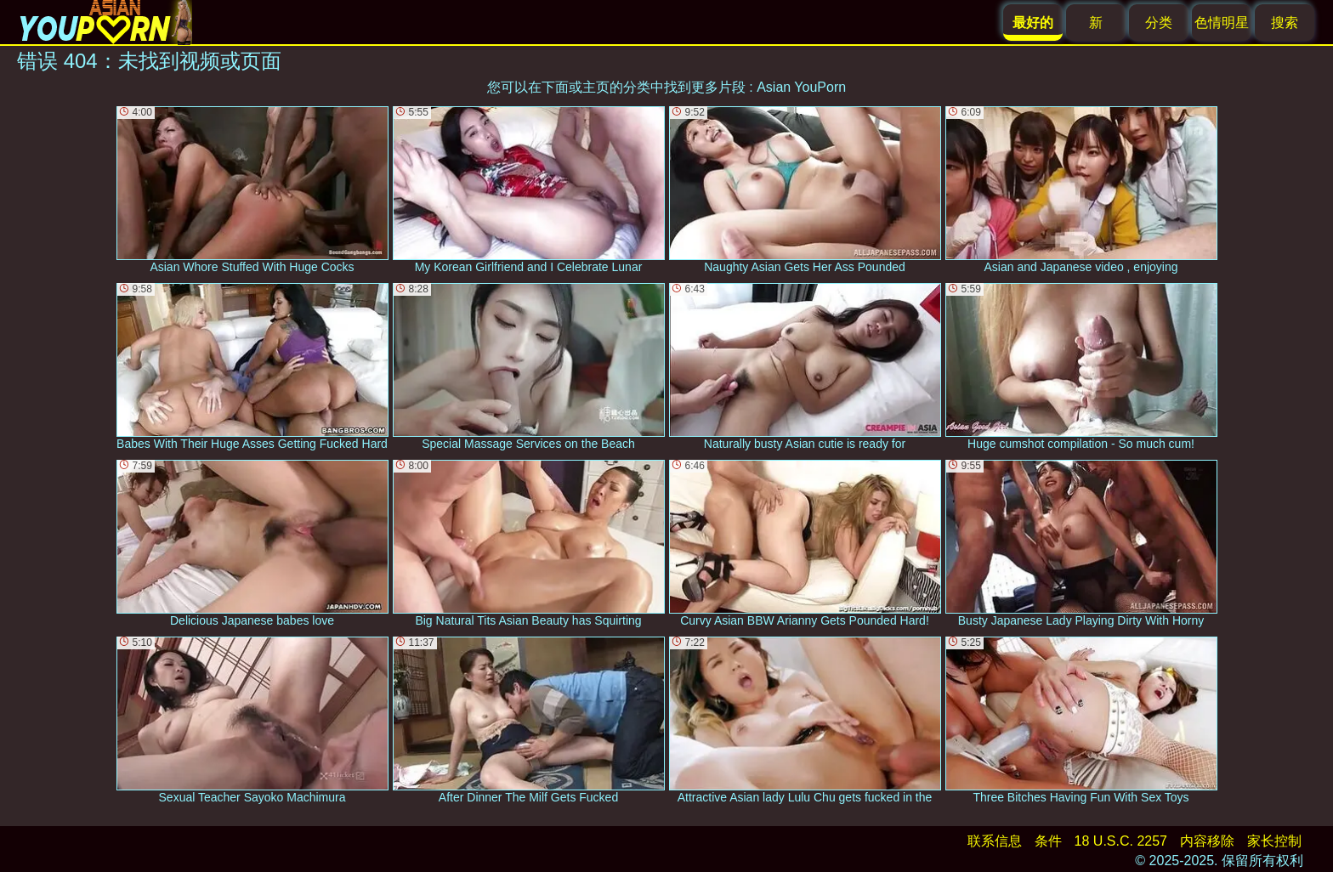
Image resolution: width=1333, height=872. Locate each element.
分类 (1158, 22)
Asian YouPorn (801, 87)
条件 (1048, 841)
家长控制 (1274, 841)
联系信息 (994, 841)
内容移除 (1207, 841)
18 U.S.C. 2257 (1121, 841)
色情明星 (1221, 22)
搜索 (1284, 22)
